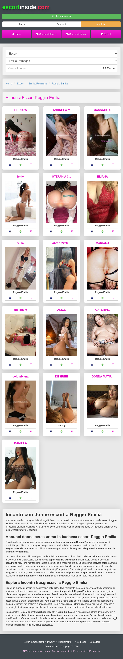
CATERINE (102, 309)
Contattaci (95, 642)
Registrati (61, 24)
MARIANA (102, 243)
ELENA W (20, 110)
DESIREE (61, 376)
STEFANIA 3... (61, 176)
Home (16, 34)
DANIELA (20, 443)
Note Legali (80, 642)
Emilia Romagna (38, 83)
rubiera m (20, 309)
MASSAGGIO (102, 110)
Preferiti (106, 34)
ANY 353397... (61, 243)
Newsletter (101, 24)
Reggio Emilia (60, 83)
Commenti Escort (46, 34)
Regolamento (64, 642)
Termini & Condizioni (33, 642)
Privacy (51, 642)
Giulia (20, 243)
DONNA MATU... (102, 376)
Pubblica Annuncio (61, 16)
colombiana (20, 376)
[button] (10, 164)
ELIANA (102, 176)
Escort (20, 83)
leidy (20, 176)
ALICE (61, 309)
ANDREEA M (61, 110)
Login (22, 24)
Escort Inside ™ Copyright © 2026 (61, 646)
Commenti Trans (76, 34)
